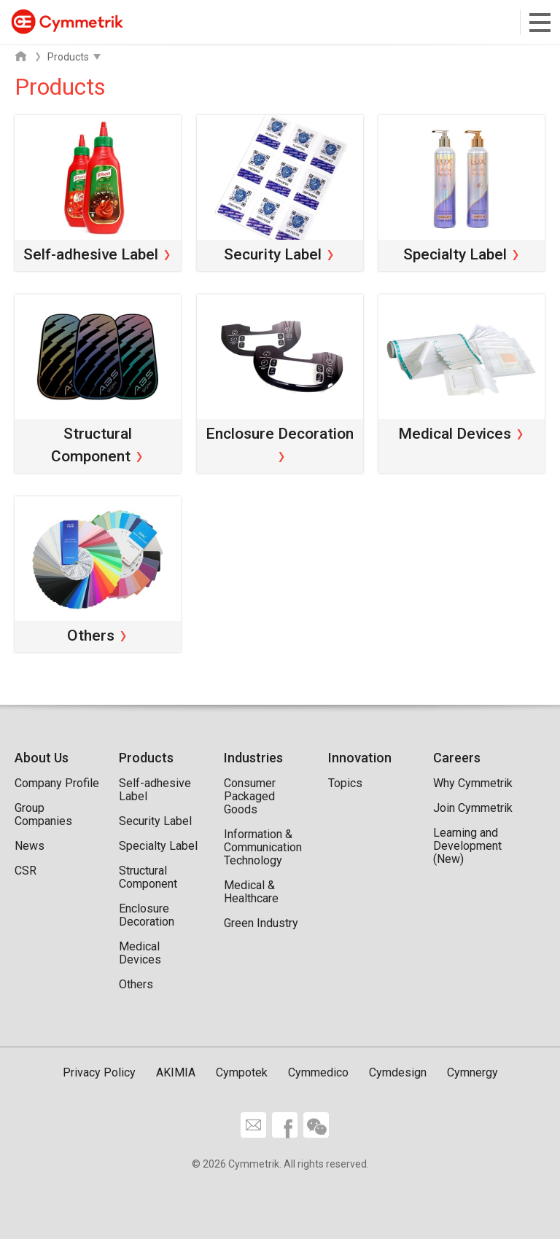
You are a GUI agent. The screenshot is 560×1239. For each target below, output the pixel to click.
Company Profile (57, 783)
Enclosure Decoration (146, 915)
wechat (316, 1125)
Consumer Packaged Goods (250, 796)
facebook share (285, 1125)
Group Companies (43, 814)
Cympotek (242, 1072)
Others (136, 984)
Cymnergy (472, 1072)
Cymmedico (318, 1072)
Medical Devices (140, 952)
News (29, 846)
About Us (42, 757)
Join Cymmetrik (473, 808)
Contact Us (253, 1125)
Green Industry (261, 923)
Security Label (155, 821)
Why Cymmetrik (473, 783)
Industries (253, 757)
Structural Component (148, 877)
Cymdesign (398, 1072)
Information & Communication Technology (263, 847)
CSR (25, 871)
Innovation (360, 757)
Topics (345, 783)
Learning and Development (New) (467, 846)
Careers (457, 757)
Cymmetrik (67, 21)
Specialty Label (158, 846)
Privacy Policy (99, 1072)
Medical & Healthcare (251, 891)
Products (146, 757)
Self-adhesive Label (155, 789)
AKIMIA (175, 1072)
